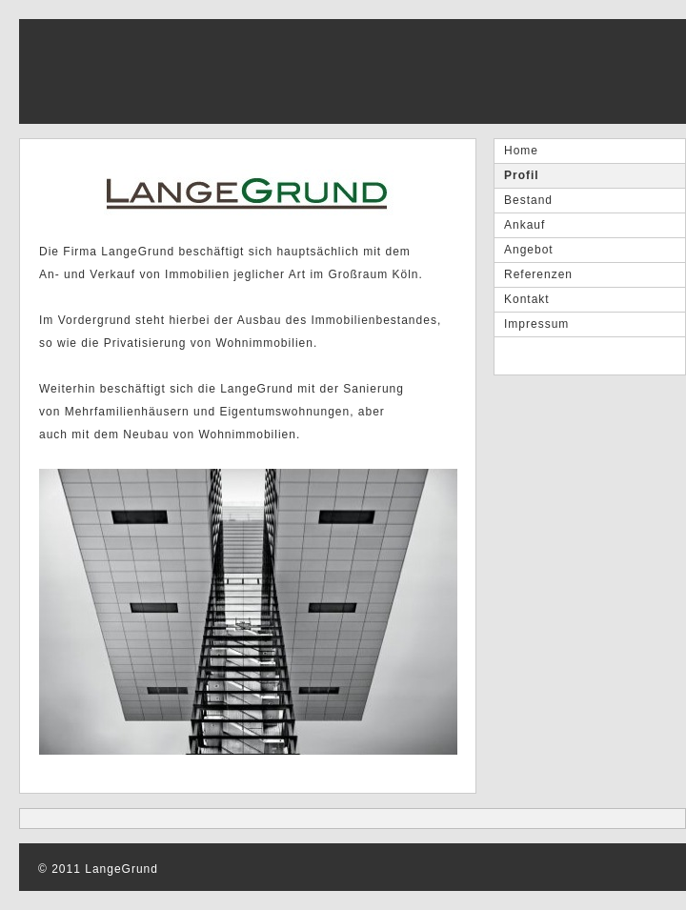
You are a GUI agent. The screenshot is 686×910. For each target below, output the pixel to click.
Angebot (529, 249)
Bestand (528, 200)
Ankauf (524, 225)
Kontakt (527, 299)
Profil (521, 175)
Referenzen (538, 274)
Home (521, 150)
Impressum (536, 324)
